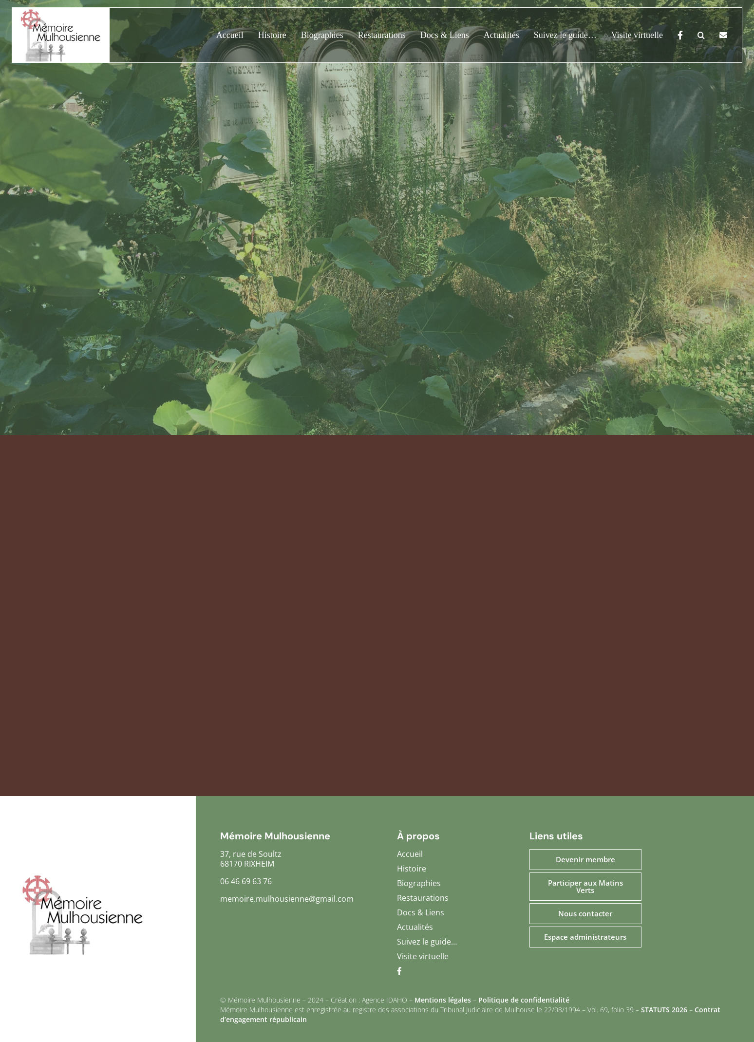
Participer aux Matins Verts (585, 886)
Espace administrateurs (585, 937)
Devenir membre (585, 859)
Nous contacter (585, 913)
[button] (694, 35)
